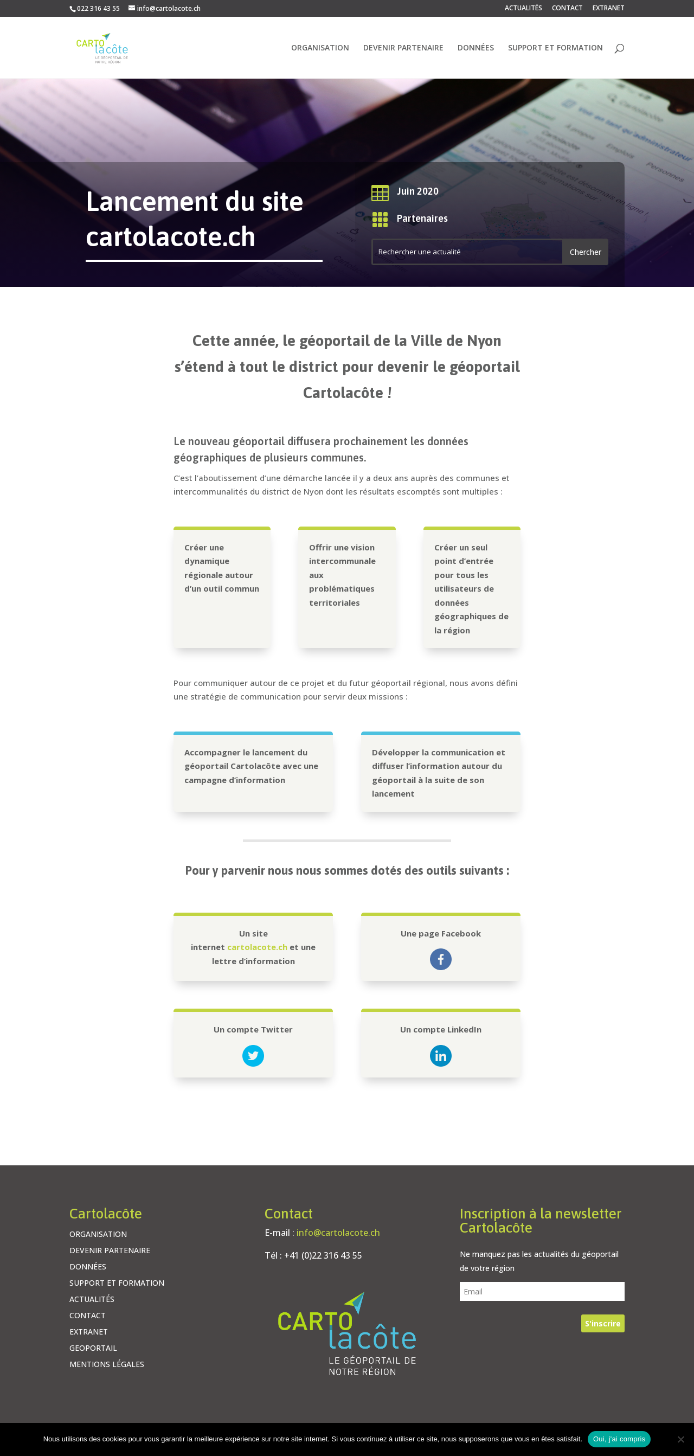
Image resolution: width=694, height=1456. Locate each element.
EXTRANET (609, 8)
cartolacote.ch (257, 946)
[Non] (680, 1439)
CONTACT (567, 8)
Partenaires (422, 218)
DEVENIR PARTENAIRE (403, 48)
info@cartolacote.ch (338, 1233)
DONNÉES (476, 48)
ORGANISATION (320, 48)
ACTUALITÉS (523, 8)
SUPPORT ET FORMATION (555, 48)
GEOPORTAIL (93, 1348)
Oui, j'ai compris (619, 1439)
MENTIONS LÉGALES (106, 1365)
